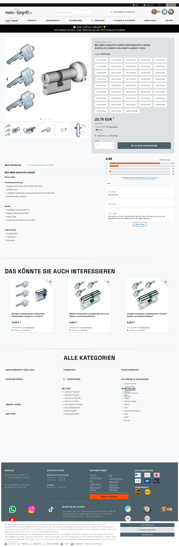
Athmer (127, 392)
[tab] (16, 165)
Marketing (37, 544)
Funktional (79, 544)
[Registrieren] (148, 5)
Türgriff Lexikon (95, 484)
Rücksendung (114, 487)
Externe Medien (53, 544)
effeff (126, 417)
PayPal (66, 544)
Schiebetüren (75, 20)
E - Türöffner (98, 20)
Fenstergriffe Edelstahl (73, 405)
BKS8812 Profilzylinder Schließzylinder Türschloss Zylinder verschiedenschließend (89, 315)
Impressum (113, 485)
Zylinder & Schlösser (124, 20)
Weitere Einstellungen (94, 544)
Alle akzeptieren (147, 525)
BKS (125, 395)
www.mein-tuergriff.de (16, 487)
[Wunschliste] (160, 5)
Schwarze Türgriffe (72, 392)
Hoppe (127, 398)
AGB (110, 475)
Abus (126, 414)
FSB (125, 408)
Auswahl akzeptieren (147, 530)
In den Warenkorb (144, 145)
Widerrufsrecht (95, 487)
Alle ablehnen (147, 534)
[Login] (136, 5)
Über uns (93, 475)
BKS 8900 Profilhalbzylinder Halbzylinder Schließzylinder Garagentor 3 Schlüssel (27, 315)
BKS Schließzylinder (72, 408)
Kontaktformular (95, 478)
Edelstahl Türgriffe (72, 395)
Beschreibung (13, 165)
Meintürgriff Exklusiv (132, 411)
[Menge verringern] (113, 147)
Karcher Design (130, 401)
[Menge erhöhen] (113, 144)
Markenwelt (113, 490)
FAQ (91, 481)
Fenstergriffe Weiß (72, 414)
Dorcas (127, 420)
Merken (99, 130)
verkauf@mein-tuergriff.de (124, 12)
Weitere (169, 20)
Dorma (127, 405)
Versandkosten (113, 127)
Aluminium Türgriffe (73, 398)
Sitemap (93, 490)
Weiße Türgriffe (71, 411)
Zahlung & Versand (116, 478)
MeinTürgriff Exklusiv (11, 20)
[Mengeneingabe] (98, 145)
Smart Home (150, 20)
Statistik (25, 544)
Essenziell (12, 544)
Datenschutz (113, 482)
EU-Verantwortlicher (41, 165)
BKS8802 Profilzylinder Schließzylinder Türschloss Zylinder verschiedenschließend (147, 315)
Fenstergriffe (53, 20)
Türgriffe (32, 20)
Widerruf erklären (109, 496)
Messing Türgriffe (72, 401)
